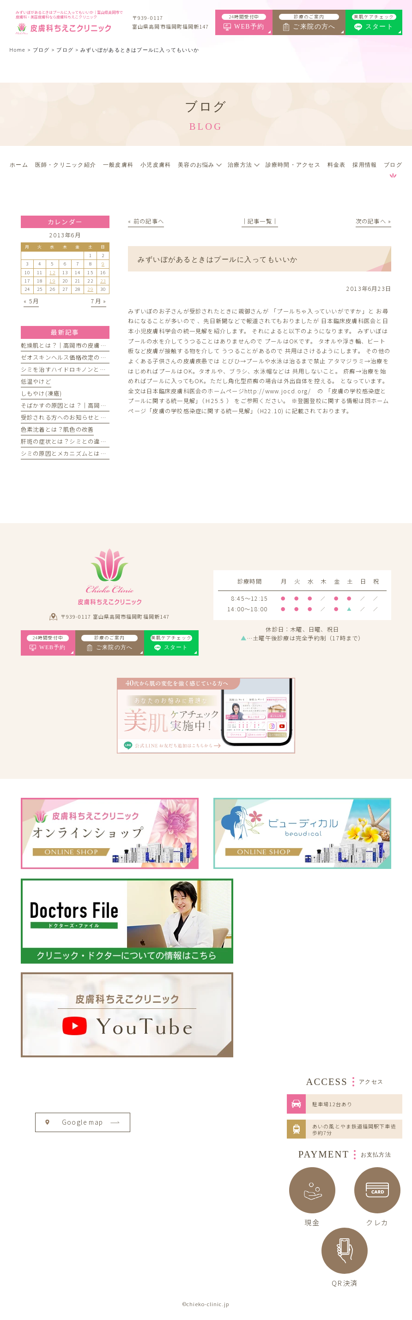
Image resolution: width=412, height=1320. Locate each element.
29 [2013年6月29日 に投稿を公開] (90, 289)
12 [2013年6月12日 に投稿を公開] (52, 272)
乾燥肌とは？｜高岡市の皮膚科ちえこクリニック (88, 345)
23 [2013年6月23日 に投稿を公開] (103, 280)
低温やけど (36, 381)
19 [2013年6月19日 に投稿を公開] (52, 280)
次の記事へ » (374, 221)
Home (17, 50)
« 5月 (31, 301)
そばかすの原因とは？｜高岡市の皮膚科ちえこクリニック (100, 405)
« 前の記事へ (146, 221)
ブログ (64, 50)
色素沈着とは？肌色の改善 (57, 429)
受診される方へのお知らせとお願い (70, 417)
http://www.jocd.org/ (277, 391)
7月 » (98, 301)
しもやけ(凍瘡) (41, 393)
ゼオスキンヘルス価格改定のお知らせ (73, 357)
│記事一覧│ (260, 221)
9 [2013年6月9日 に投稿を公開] (103, 263)
